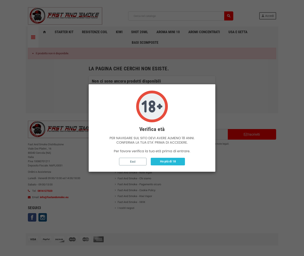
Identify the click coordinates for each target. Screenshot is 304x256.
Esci (133, 161)
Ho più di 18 (168, 161)
